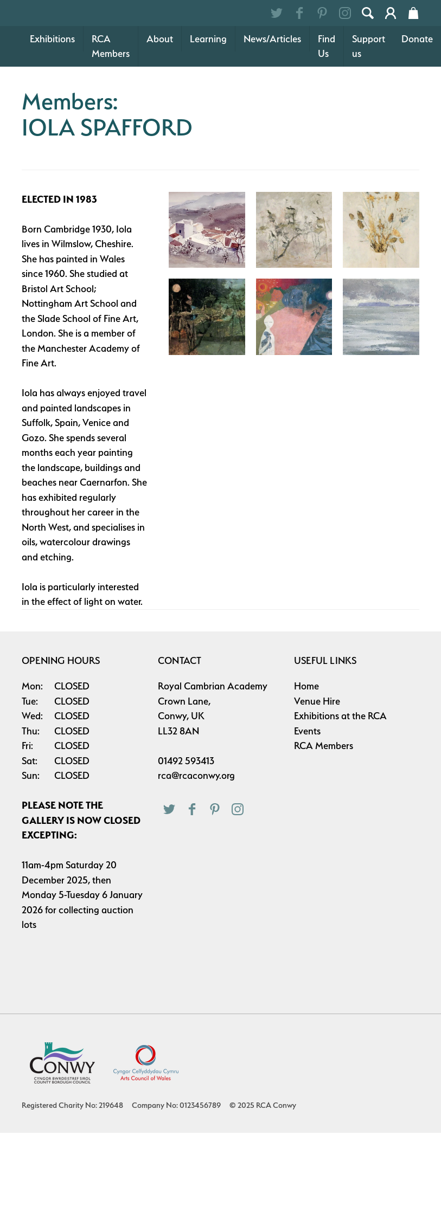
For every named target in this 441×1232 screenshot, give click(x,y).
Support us (368, 100)
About (159, 93)
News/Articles (272, 93)
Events (307, 785)
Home (306, 740)
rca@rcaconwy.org (196, 829)
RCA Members (111, 100)
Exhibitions (52, 93)
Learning (208, 93)
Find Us (326, 100)
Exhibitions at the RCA (340, 770)
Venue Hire (317, 755)
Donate (417, 93)
